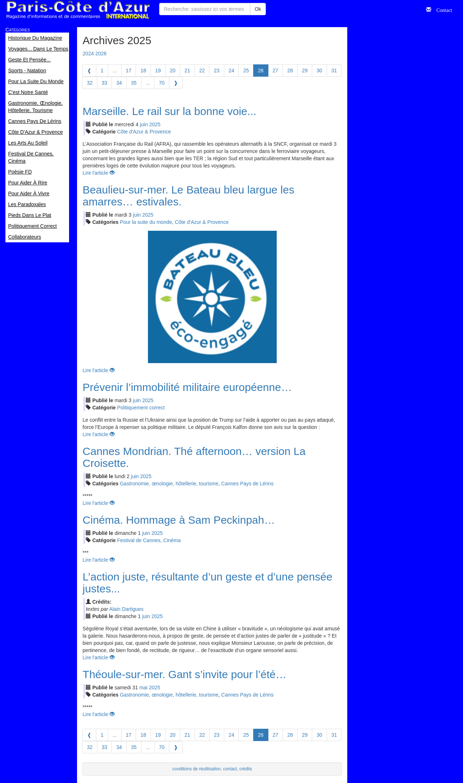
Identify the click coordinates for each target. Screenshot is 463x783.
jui (144, 124)
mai (143, 687)
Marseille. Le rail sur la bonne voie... (169, 111)
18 (143, 70)
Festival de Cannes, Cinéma (149, 540)
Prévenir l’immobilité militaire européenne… (187, 387)
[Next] (176, 83)
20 (173, 70)
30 (319, 70)
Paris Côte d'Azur (77, 10)
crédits (245, 768)
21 (187, 70)
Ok (258, 9)
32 (90, 83)
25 (246, 70)
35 (134, 83)
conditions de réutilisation (197, 768)
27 (276, 70)
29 (305, 70)
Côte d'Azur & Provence (144, 132)
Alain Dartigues (126, 609)
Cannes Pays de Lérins (247, 483)
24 (231, 70)
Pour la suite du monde (146, 222)
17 (129, 70)
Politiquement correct (141, 407)
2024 (88, 53)
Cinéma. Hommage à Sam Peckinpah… (178, 520)
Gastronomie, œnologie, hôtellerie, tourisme (169, 483)
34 (119, 83)
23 (217, 70)
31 (334, 70)
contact (230, 768)
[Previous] (89, 70)
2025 (154, 124)
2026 (100, 53)
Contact (441, 9)
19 (158, 70)
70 (162, 83)
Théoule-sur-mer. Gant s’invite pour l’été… (184, 674)
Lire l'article (98, 173)
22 (202, 70)
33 (104, 83)
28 (290, 70)
